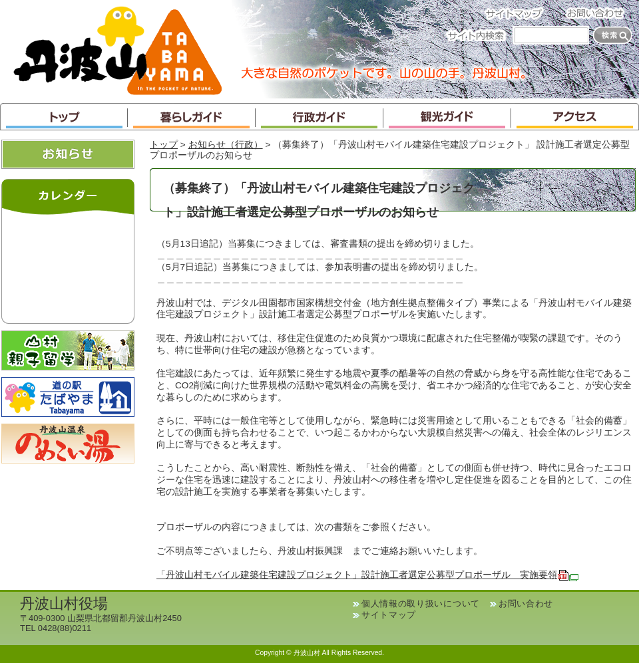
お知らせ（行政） (225, 145)
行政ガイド (319, 116)
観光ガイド (447, 116)
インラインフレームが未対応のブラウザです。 (67, 266)
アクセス (575, 116)
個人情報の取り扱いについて (420, 603)
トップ (64, 116)
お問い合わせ (599, 13)
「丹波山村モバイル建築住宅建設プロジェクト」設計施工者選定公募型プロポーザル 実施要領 (367, 575)
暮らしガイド (192, 116)
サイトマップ (518, 13)
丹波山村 (117, 49)
